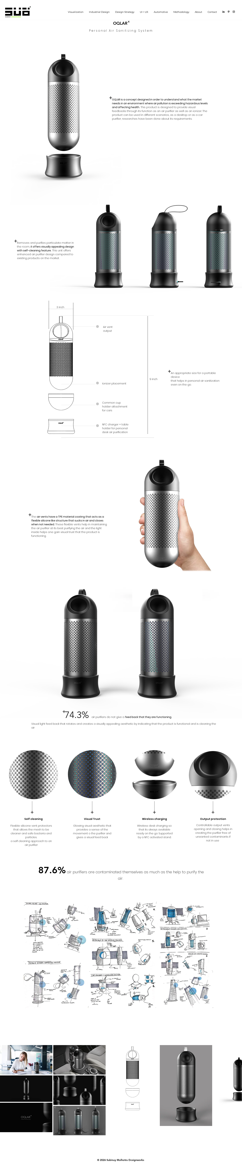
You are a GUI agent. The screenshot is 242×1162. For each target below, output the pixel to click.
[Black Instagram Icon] (233, 11)
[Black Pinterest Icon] (228, 11)
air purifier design (43, 254)
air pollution (160, 103)
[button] (99, 11)
